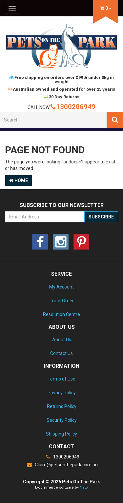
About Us (61, 339)
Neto (84, 487)
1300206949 (73, 107)
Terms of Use (61, 379)
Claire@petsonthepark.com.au (62, 464)
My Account (61, 286)
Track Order (62, 300)
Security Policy (62, 420)
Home (18, 180)
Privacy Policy (62, 392)
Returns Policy (61, 406)
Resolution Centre (61, 314)
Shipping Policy (61, 434)
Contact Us (61, 353)
